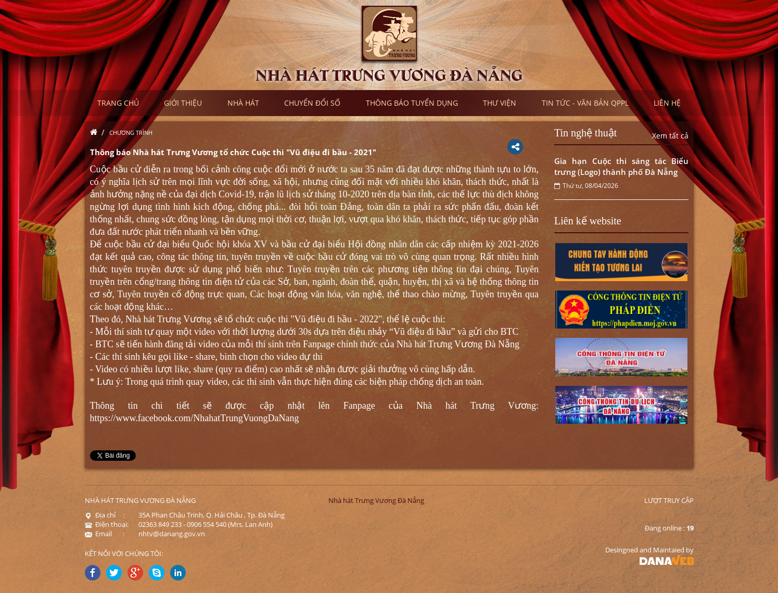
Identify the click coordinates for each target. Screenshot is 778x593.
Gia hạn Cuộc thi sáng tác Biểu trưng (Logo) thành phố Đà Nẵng (621, 166)
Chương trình (130, 132)
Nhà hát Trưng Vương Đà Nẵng (376, 500)
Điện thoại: (107, 524)
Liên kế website (587, 220)
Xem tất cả (670, 136)
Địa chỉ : (105, 515)
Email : (104, 533)
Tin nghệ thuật (585, 132)
